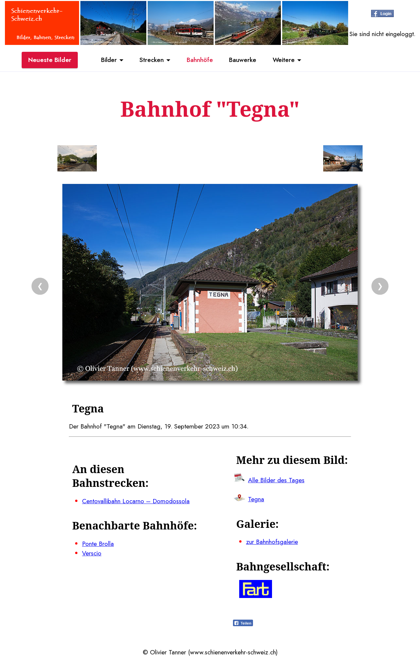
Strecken (151, 60)
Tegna (256, 499)
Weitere (284, 60)
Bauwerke (243, 60)
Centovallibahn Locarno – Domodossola (136, 501)
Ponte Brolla (98, 543)
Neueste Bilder (49, 60)
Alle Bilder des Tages (276, 480)
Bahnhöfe (200, 60)
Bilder (108, 60)
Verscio (91, 553)
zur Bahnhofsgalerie (272, 541)
